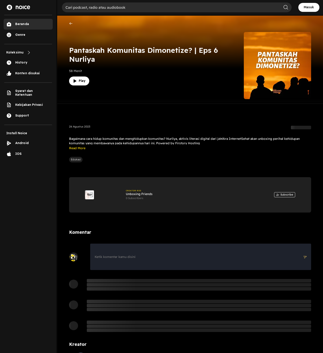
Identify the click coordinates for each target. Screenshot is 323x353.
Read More (77, 148)
